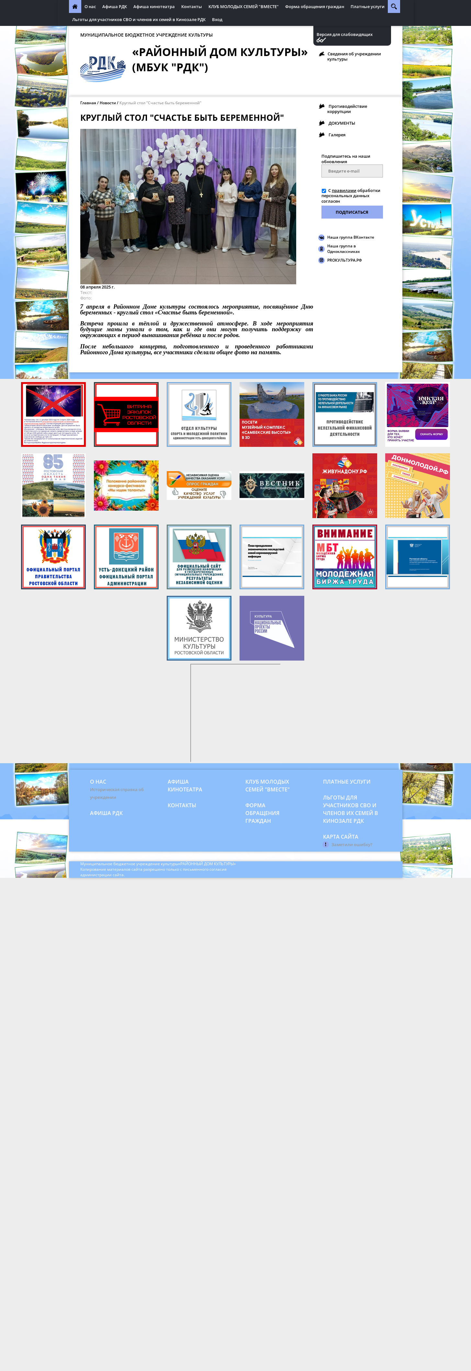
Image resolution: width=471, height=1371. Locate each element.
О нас (90, 6)
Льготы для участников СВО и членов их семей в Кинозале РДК (139, 19)
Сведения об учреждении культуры (354, 56)
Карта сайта (340, 836)
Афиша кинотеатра (154, 6)
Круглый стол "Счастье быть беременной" (160, 102)
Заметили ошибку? (351, 844)
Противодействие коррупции (347, 108)
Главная (88, 102)
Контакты (191, 6)
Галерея (337, 135)
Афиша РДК (114, 6)
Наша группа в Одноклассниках (343, 249)
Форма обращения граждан (314, 6)
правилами (344, 190)
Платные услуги (368, 6)
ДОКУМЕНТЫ (342, 123)
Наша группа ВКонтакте (350, 237)
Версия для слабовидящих (345, 34)
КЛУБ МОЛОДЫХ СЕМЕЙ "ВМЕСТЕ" (243, 6)
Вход (217, 19)
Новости (108, 102)
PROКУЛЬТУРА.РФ (344, 260)
